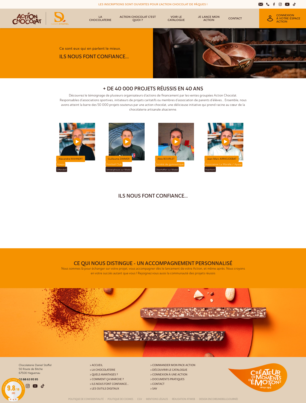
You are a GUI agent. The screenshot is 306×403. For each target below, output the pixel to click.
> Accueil (96, 365)
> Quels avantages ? (104, 374)
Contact (235, 18)
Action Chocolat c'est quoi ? (138, 18)
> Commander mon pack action (172, 365)
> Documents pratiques (167, 379)
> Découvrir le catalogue (168, 370)
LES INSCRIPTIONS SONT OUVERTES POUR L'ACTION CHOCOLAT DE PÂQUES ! (152, 4)
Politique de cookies (120, 399)
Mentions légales (157, 399)
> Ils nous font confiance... (109, 384)
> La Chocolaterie (102, 370)
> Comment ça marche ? (107, 379)
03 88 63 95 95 (28, 379)
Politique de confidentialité (86, 399)
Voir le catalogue (176, 18)
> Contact (157, 384)
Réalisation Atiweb (183, 399)
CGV (139, 399)
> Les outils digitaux (104, 388)
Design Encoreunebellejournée (218, 399)
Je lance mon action (209, 18)
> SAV (153, 388)
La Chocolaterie (100, 18)
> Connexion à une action (168, 374)
